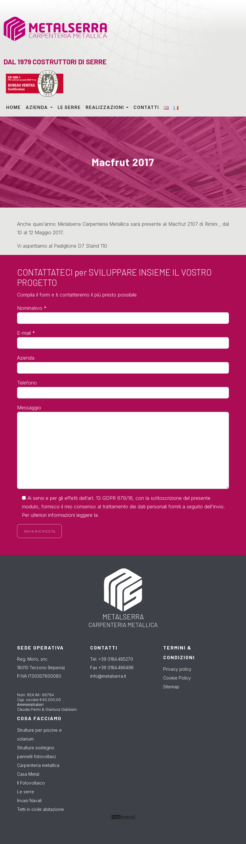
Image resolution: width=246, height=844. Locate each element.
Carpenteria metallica (38, 765)
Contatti (146, 107)
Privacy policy (177, 669)
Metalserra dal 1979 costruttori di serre (49, 28)
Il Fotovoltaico (31, 782)
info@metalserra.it (108, 676)
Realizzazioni (105, 107)
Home (13, 107)
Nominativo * (32, 308)
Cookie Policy (177, 677)
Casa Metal (28, 774)
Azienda (37, 107)
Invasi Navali (29, 800)
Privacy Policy (115, 515)
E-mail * (26, 333)
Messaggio (29, 408)
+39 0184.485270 (115, 659)
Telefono (27, 383)
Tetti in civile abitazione (40, 809)
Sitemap (171, 686)
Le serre (69, 107)
